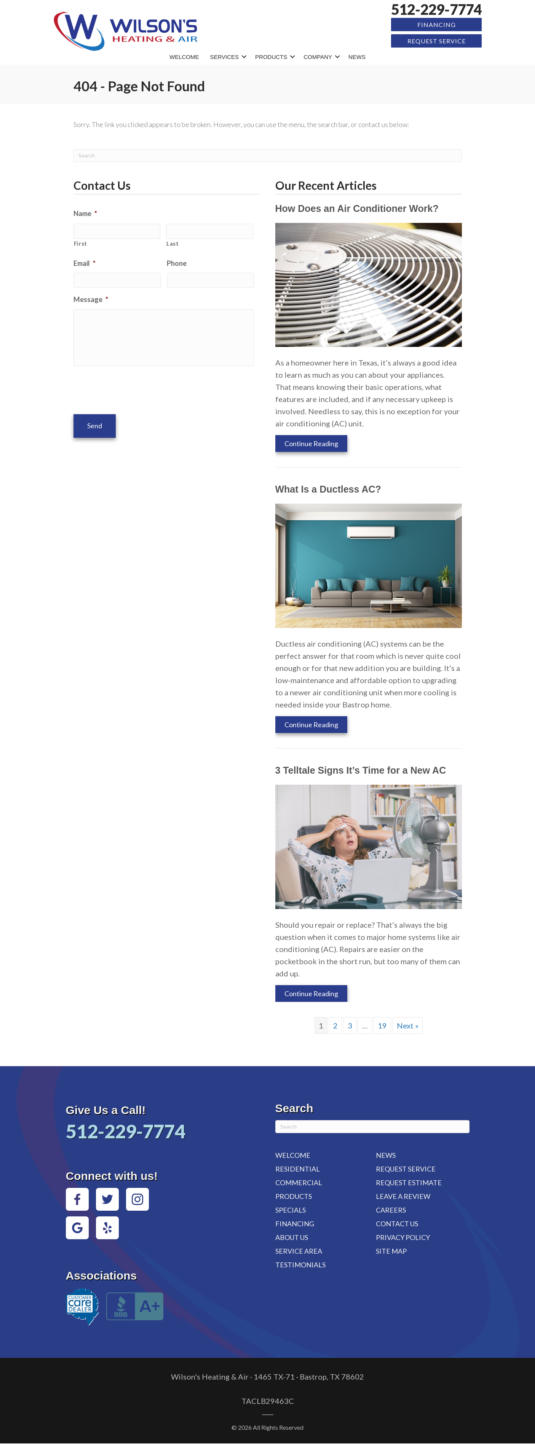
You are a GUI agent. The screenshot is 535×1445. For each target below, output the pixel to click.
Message (90, 296)
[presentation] (131, 388)
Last (172, 241)
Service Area (298, 1250)
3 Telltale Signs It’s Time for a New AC (360, 769)
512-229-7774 (436, 9)
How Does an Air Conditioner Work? (357, 207)
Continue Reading (311, 442)
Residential (297, 1168)
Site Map (391, 1250)
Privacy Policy (403, 1236)
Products (271, 55)
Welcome (184, 55)
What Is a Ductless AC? (328, 488)
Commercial (298, 1181)
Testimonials (300, 1263)
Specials (290, 1209)
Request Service (436, 40)
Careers (391, 1209)
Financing (436, 24)
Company (317, 55)
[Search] (267, 154)
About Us (291, 1236)
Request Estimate (409, 1181)
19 (382, 1024)
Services (224, 55)
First (80, 241)
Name (85, 212)
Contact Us (397, 1222)
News (357, 55)
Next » (407, 1024)
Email (84, 261)
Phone (177, 261)
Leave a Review (403, 1195)
